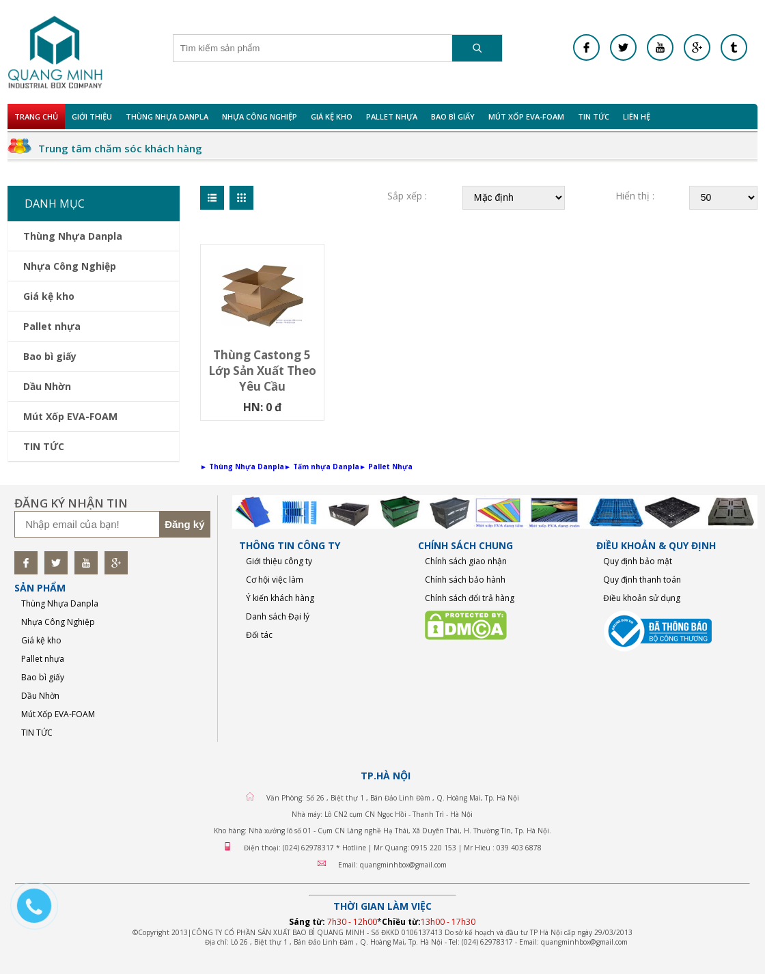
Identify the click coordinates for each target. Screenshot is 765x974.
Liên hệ (636, 116)
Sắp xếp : (407, 195)
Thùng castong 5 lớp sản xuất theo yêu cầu (262, 370)
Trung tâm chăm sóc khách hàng (120, 148)
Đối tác (259, 635)
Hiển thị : (634, 195)
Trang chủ (36, 116)
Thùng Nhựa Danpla (167, 116)
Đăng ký (184, 524)
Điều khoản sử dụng (641, 598)
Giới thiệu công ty (279, 561)
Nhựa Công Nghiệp (259, 116)
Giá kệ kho (331, 116)
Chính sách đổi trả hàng (469, 598)
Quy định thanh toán (642, 579)
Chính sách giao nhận (466, 561)
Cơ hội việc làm (274, 579)
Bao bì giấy (453, 116)
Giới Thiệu (92, 116)
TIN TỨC (593, 116)
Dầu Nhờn (47, 386)
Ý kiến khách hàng (280, 598)
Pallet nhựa (391, 116)
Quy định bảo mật (637, 561)
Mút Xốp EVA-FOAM (526, 116)
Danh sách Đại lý (277, 616)
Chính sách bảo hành (465, 579)
